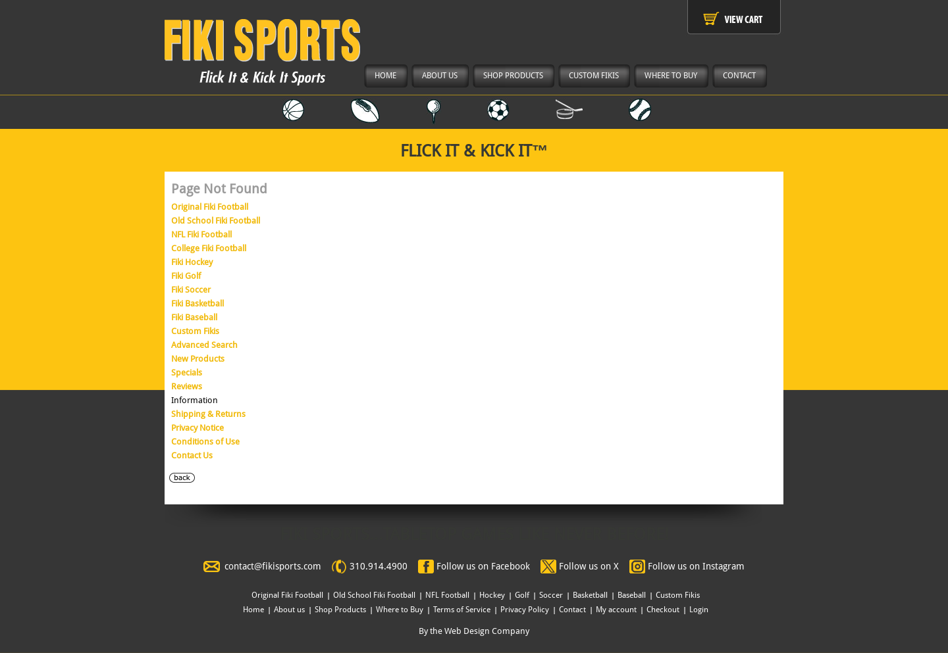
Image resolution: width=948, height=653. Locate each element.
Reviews (186, 386)
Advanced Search (204, 345)
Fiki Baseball (194, 317)
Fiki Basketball (197, 303)
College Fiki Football (208, 248)
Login (698, 609)
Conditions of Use (205, 442)
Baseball (632, 595)
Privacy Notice (197, 428)
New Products (197, 359)
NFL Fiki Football (201, 234)
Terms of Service (461, 609)
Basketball (590, 595)
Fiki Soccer (191, 290)
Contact (572, 609)
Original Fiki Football (209, 207)
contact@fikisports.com (272, 566)
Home (253, 609)
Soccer (551, 595)
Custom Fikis (195, 331)
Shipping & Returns (208, 414)
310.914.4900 (379, 566)
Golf (522, 595)
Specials (186, 372)
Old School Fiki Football (215, 221)
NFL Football (447, 595)
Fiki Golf (186, 276)
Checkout (662, 609)
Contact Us (192, 455)
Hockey (492, 595)
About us (289, 609)
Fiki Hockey (192, 262)
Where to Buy (399, 609)
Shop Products (340, 609)
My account (616, 609)
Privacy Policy (524, 609)
